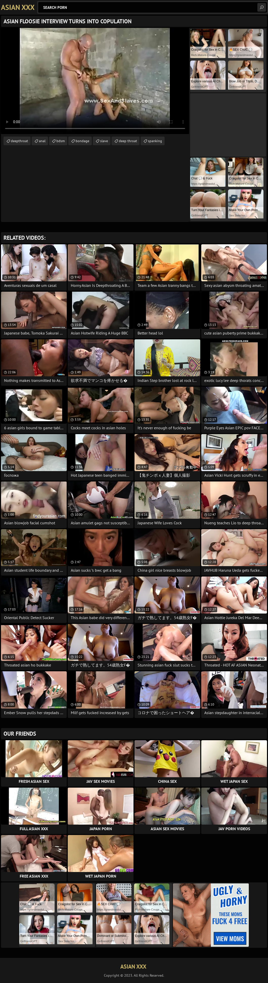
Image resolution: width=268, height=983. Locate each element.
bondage (82, 141)
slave (104, 141)
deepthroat (19, 141)
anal (42, 141)
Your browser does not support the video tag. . (95, 81)
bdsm (60, 141)
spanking (155, 141)
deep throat (128, 141)
